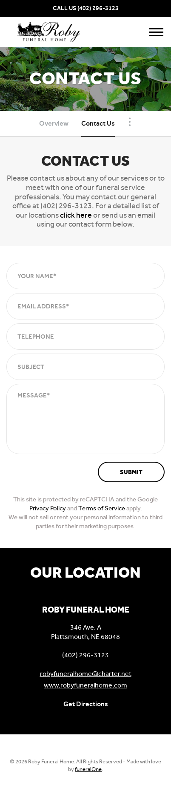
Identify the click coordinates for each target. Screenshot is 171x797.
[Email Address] (85, 306)
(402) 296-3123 (98, 8)
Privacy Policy (47, 508)
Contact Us (98, 123)
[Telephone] (85, 336)
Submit (131, 472)
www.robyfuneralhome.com (85, 685)
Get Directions (85, 704)
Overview (53, 123)
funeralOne (88, 769)
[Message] (85, 419)
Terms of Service (101, 508)
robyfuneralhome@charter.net (85, 674)
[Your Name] (85, 276)
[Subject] (85, 367)
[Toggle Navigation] (129, 122)
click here (76, 214)
